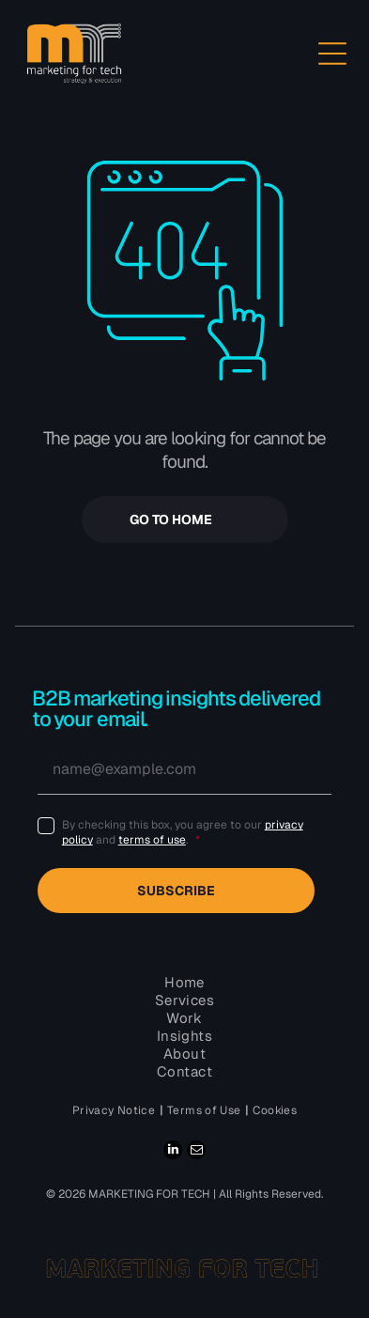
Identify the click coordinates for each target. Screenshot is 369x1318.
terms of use (152, 839)
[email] (196, 1152)
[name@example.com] (185, 769)
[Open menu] (332, 53)
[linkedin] (172, 1152)
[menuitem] (115, 1110)
